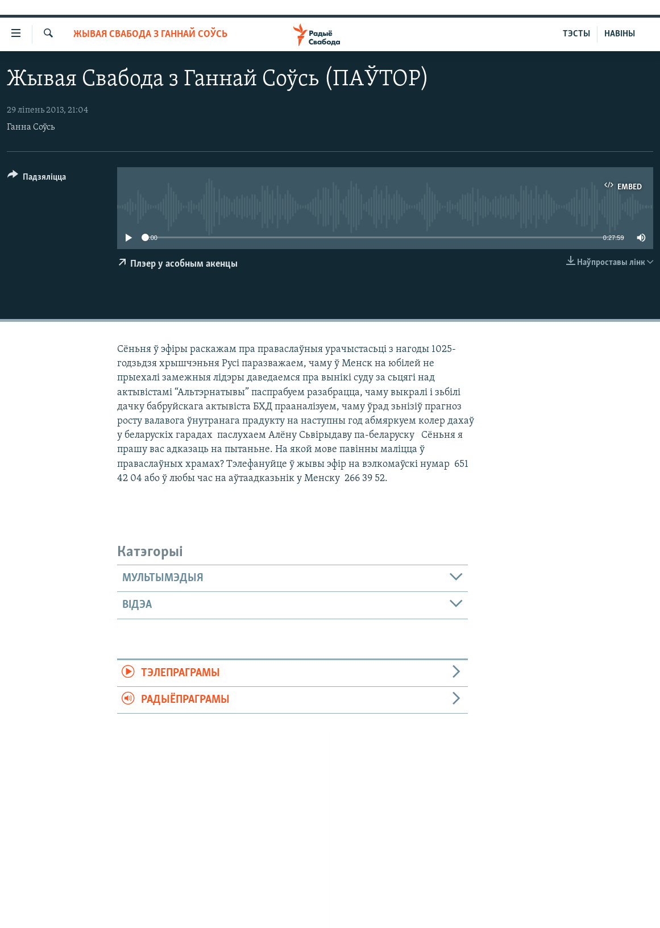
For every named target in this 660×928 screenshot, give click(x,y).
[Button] (36, 178)
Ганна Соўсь (31, 127)
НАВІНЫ (619, 34)
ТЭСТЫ (576, 34)
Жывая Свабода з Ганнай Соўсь (150, 34)
